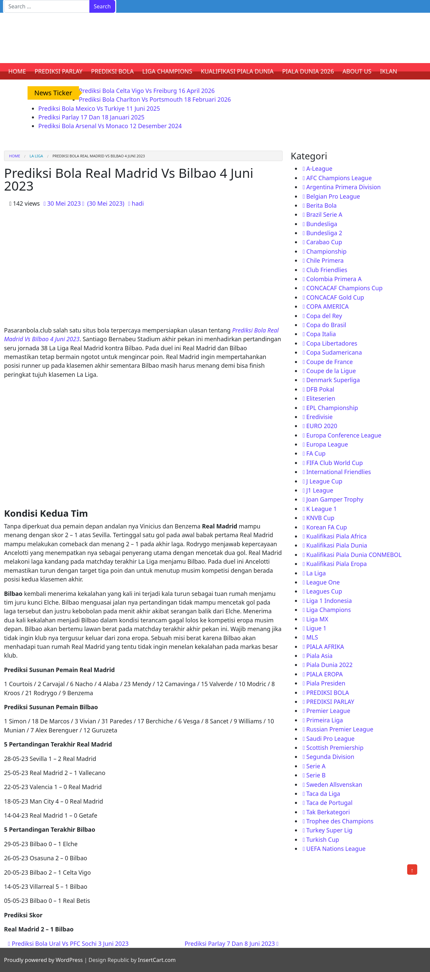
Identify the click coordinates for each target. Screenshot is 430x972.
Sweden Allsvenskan (334, 784)
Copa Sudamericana (334, 352)
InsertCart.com (156, 960)
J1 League (319, 490)
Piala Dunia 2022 (329, 665)
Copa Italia (321, 334)
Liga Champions (328, 610)
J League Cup (324, 481)
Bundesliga (321, 224)
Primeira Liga (324, 720)
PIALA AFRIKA (325, 647)
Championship (326, 251)
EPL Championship (332, 408)
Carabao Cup (324, 242)
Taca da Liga (323, 793)
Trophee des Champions (340, 821)
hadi (138, 203)
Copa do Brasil (326, 325)
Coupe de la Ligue (331, 371)
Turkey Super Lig (329, 830)
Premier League (328, 711)
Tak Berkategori (328, 812)
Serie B (316, 775)
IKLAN (388, 71)
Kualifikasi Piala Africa (336, 536)
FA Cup (316, 453)
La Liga (36, 156)
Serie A (316, 766)
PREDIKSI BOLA (112, 71)
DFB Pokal (320, 389)
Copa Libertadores (331, 343)
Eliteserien (320, 398)
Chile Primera (325, 260)
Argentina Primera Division (343, 187)
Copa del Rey (324, 316)
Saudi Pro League (330, 738)
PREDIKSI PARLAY (59, 71)
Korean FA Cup (326, 527)
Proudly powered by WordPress (43, 960)
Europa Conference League (343, 435)
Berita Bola (321, 205)
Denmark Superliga (333, 380)
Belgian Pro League (333, 196)
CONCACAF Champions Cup (344, 288)
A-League (319, 168)
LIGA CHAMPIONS (167, 71)
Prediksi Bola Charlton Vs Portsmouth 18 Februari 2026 (155, 99)
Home (14, 155)
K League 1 (321, 509)
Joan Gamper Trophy (334, 499)
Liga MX (317, 619)
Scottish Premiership (334, 748)
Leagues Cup (324, 591)
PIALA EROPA (324, 674)
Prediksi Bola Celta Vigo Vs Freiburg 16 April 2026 (147, 91)
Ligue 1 (316, 628)
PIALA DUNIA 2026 (308, 71)
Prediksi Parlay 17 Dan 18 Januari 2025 (91, 117)
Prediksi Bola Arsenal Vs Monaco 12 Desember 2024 (110, 126)
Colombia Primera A (334, 279)
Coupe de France (329, 362)
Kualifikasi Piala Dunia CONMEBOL (354, 555)
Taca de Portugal (329, 803)
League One (323, 582)
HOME (17, 71)
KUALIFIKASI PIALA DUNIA (237, 71)
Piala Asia (319, 656)
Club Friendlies (326, 270)
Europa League (327, 444)
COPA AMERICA (327, 306)
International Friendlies (338, 472)
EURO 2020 (321, 426)
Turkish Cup (322, 839)
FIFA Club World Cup (334, 463)
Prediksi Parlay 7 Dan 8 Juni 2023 (231, 943)
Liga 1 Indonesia (329, 601)
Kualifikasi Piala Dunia (336, 545)
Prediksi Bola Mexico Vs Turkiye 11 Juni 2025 (99, 108)
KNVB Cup (320, 518)
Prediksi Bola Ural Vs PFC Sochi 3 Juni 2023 (68, 943)
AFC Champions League (339, 178)
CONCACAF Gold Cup (335, 297)
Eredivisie (319, 417)
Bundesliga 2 (324, 233)
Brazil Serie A (324, 214)
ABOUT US (357, 71)
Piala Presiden (325, 683)
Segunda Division (330, 757)
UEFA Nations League (336, 849)
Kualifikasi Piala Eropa (336, 564)
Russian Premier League (339, 729)
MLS (312, 637)
